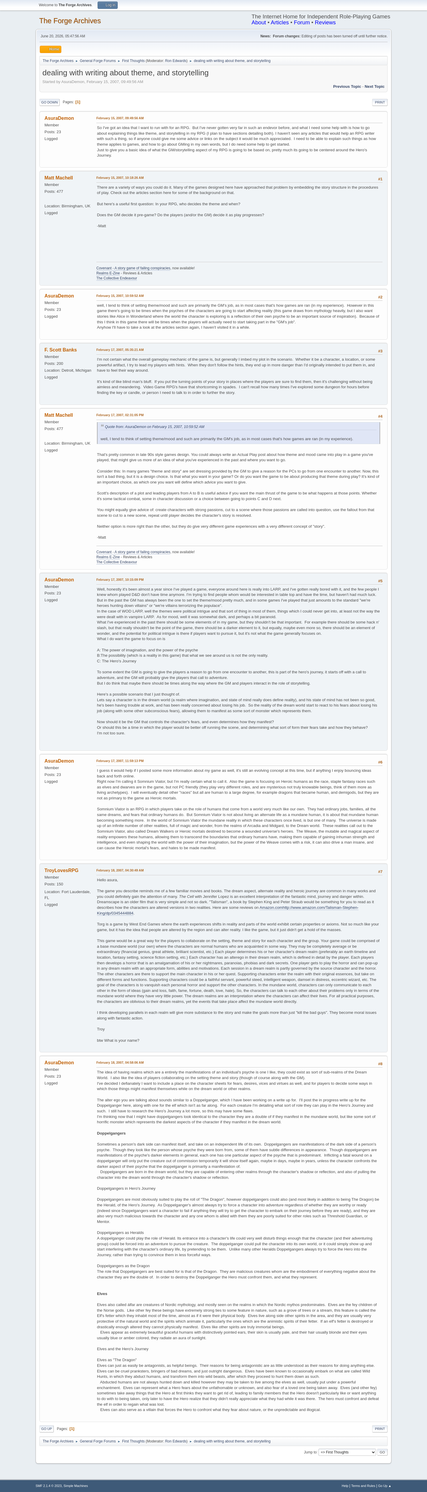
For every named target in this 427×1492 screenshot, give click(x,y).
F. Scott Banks (60, 349)
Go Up (46, 1429)
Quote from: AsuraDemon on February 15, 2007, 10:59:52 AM (154, 427)
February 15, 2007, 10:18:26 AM (120, 177)
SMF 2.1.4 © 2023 (49, 1486)
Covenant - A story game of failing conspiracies (133, 268)
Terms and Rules (363, 1486)
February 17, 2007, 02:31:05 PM (120, 415)
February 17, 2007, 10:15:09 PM (120, 579)
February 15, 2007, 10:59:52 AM (120, 296)
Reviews (325, 22)
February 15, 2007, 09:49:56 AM (120, 118)
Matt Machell (58, 177)
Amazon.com (271, 907)
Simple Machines (75, 1486)
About (258, 22)
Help (345, 1486)
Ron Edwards (176, 61)
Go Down (49, 102)
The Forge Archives (70, 21)
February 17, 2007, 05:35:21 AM (120, 349)
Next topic (375, 86)
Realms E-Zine (108, 273)
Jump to (310, 1452)
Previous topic (347, 86)
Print (380, 102)
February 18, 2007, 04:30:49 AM (120, 870)
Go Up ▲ (384, 1486)
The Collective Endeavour (116, 278)
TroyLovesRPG (61, 870)
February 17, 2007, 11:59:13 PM (120, 761)
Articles (280, 22)
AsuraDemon (59, 118)
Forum (302, 22)
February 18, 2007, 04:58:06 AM (120, 1062)
